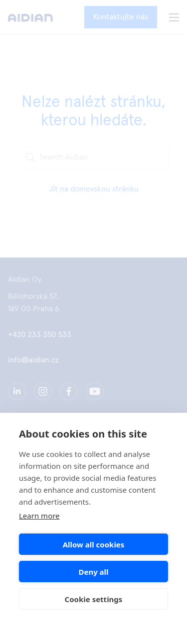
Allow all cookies (94, 544)
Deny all (93, 572)
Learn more (39, 516)
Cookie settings (94, 599)
